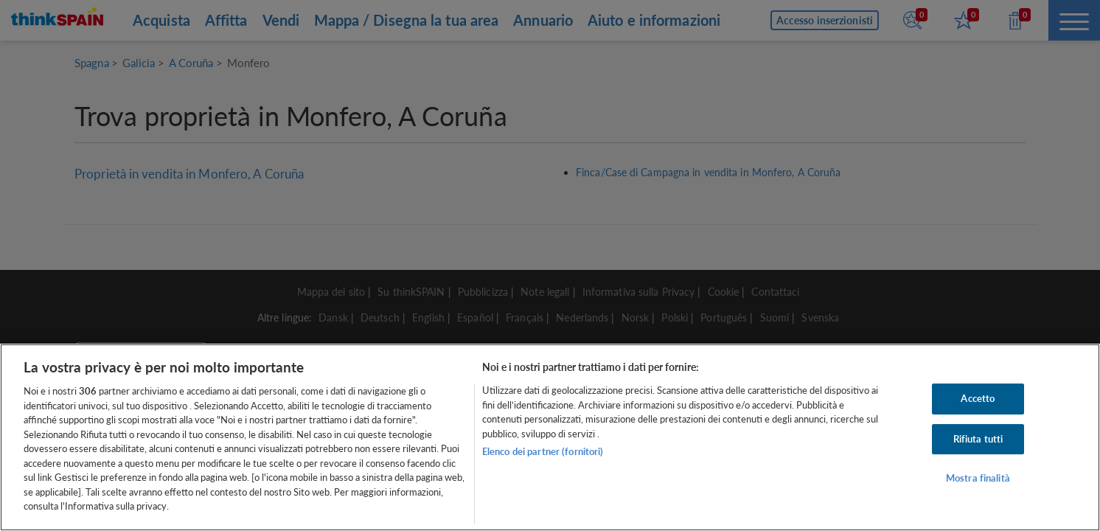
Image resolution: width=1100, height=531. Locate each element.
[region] (550, 437)
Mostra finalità (978, 479)
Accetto (978, 398)
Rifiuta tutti (978, 439)
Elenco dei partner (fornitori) (543, 451)
